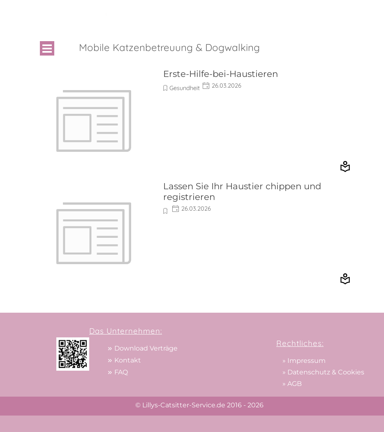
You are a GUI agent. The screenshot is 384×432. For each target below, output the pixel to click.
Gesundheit (184, 88)
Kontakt (127, 360)
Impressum (306, 361)
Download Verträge (146, 348)
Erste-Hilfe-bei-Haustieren (220, 73)
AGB (294, 384)
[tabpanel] (229, 14)
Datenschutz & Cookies (325, 372)
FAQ (121, 372)
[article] (192, 121)
